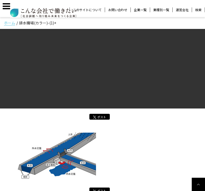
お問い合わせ (117, 9)
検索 (198, 9)
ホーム (9, 22)
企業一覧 (140, 9)
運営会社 (182, 9)
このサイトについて (87, 9)
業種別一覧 (161, 9)
